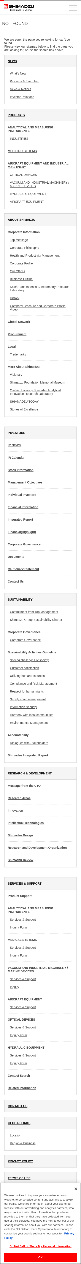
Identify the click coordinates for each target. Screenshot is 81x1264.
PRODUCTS (16, 115)
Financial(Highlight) (22, 532)
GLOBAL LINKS (19, 1123)
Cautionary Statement (23, 569)
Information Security (23, 707)
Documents (16, 556)
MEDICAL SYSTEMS (22, 151)
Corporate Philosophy (24, 247)
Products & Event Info (24, 81)
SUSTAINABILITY (20, 599)
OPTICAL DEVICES (23, 174)
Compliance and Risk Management (33, 683)
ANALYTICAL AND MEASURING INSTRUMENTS (30, 129)
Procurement (17, 334)
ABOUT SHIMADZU (21, 219)
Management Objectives (25, 482)
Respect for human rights (27, 691)
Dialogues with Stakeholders (29, 743)
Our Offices (17, 271)
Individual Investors (22, 495)
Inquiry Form (18, 927)
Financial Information (23, 507)
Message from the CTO (24, 785)
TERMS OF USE (19, 1178)
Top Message (19, 240)
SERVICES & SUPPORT (24, 883)
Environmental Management (29, 722)
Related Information (22, 1088)
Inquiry (14, 987)
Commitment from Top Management (34, 612)
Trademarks (18, 354)
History (14, 298)
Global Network (19, 322)
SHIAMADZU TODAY (24, 401)
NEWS (12, 61)
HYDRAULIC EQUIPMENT (28, 194)
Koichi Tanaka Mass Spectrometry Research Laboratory (39, 288)
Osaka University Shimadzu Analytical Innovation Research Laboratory (35, 392)
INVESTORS (16, 433)
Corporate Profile (21, 263)
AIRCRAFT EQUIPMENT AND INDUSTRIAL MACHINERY (38, 165)
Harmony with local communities (31, 715)
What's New (18, 73)
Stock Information (20, 470)
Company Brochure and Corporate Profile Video (38, 307)
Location (15, 1135)
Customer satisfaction (24, 668)
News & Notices (20, 89)
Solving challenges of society (29, 660)
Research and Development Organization (37, 847)
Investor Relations (22, 97)
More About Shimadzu (24, 367)
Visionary (16, 374)
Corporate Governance (24, 544)
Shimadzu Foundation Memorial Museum (37, 382)
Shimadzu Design (20, 835)
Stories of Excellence (24, 409)
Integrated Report (20, 519)
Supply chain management (28, 699)
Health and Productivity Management (35, 255)
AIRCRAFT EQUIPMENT (27, 201)
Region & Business (22, 1143)
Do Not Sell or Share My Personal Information (40, 1250)
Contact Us (16, 581)
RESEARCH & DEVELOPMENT (30, 773)
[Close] (76, 1193)
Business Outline (21, 279)
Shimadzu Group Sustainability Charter (36, 619)
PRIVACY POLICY (20, 1161)
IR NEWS (14, 445)
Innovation (15, 810)
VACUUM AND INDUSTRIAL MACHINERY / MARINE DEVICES (39, 184)
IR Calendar (16, 457)
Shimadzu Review (20, 860)
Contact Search (19, 1075)
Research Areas (19, 798)
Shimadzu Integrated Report (28, 755)
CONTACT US (17, 1106)
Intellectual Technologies (26, 823)
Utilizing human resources (27, 676)
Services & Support (23, 919)
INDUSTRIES (19, 138)
